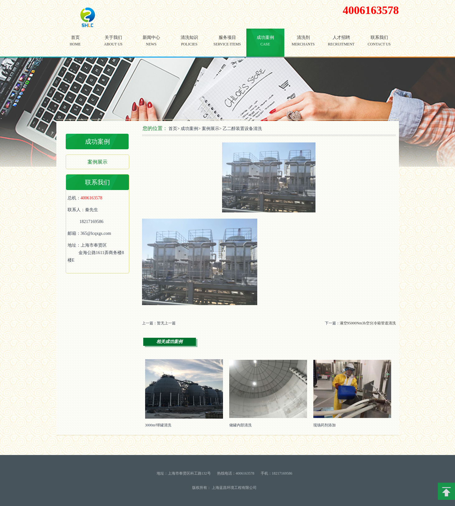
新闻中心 (151, 45)
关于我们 (113, 45)
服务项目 (227, 45)
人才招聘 (341, 45)
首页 (75, 45)
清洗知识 (189, 45)
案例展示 (97, 162)
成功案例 (265, 45)
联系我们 (379, 45)
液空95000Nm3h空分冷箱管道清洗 (368, 323)
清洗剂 (303, 45)
